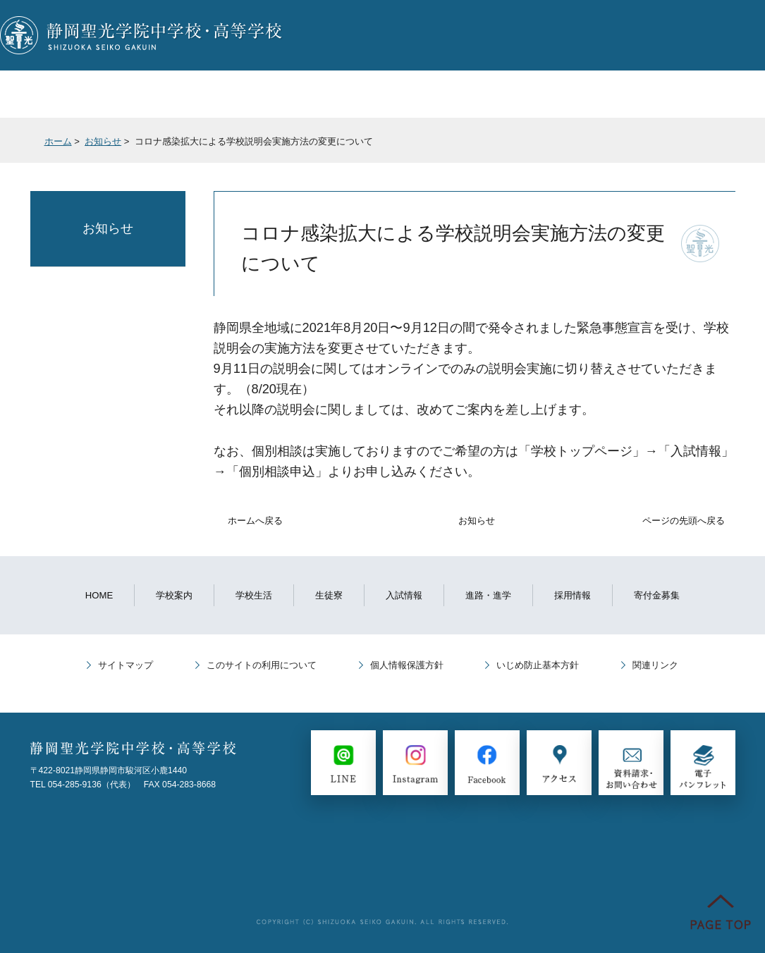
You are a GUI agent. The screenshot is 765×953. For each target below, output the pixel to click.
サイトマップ (125, 665)
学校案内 (48, 94)
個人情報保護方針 (406, 665)
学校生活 (148, 94)
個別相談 (411, 35)
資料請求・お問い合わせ (475, 35)
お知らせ (103, 141)
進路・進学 (437, 94)
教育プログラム (557, 94)
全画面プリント (594, 146)
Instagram (668, 35)
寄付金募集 (657, 595)
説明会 (347, 35)
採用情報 (572, 595)
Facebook (604, 35)
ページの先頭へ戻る (683, 520)
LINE (540, 35)
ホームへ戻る (255, 520)
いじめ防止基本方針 (537, 665)
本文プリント (689, 146)
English (732, 35)
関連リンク (655, 665)
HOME (99, 595)
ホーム (58, 141)
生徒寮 (240, 94)
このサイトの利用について (262, 665)
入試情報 (333, 94)
